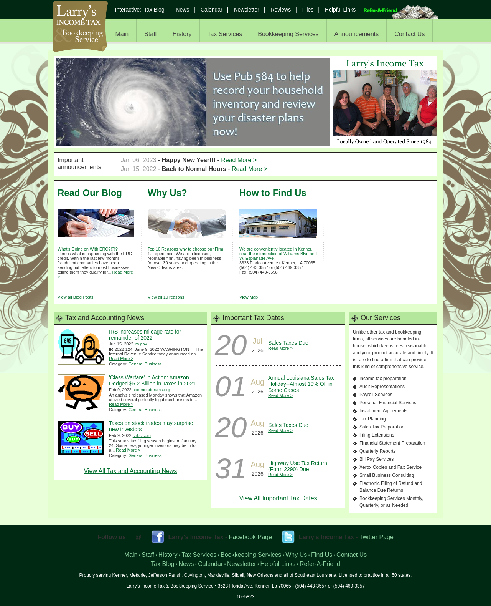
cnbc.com (142, 435)
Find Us (321, 554)
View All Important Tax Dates (278, 498)
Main (122, 34)
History (182, 34)
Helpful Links (340, 10)
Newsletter (246, 10)
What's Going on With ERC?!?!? (88, 249)
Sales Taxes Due (288, 343)
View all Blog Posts (75, 297)
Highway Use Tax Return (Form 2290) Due (297, 466)
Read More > (239, 160)
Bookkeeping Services (288, 34)
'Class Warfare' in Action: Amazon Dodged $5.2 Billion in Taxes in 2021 (152, 380)
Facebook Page (250, 537)
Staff (150, 34)
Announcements (356, 34)
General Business (145, 364)
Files (308, 10)
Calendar (211, 10)
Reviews (280, 10)
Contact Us (409, 34)
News (182, 10)
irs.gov (141, 344)
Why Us (296, 554)
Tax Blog (154, 10)
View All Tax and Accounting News (130, 471)
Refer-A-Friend (320, 564)
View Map (248, 297)
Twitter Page (376, 537)
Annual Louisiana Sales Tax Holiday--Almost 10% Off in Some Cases (301, 384)
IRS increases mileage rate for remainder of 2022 (145, 335)
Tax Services (225, 34)
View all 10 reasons (166, 297)
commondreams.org (151, 389)
